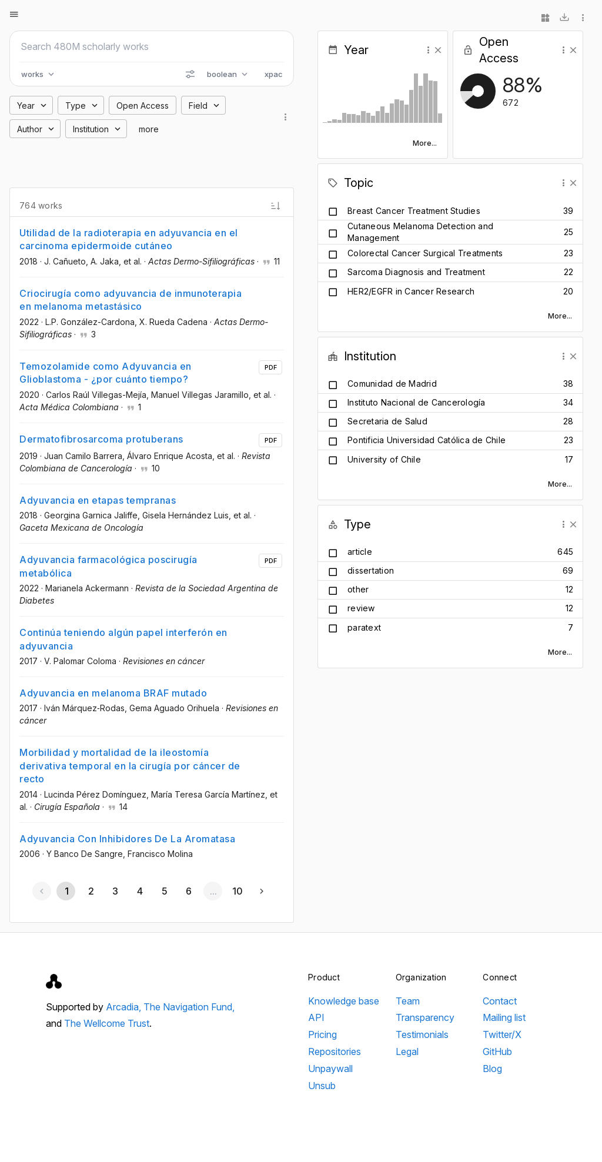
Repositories (334, 1051)
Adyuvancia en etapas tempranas (97, 500)
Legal (407, 1051)
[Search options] (190, 74)
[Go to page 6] (188, 891)
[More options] (583, 17)
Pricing (322, 1034)
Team (408, 1001)
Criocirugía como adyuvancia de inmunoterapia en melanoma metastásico (130, 299)
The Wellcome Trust (106, 1023)
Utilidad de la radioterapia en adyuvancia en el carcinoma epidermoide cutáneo (128, 239)
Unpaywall (330, 1068)
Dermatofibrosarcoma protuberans (101, 439)
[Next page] (261, 891)
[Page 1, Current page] (65, 891)
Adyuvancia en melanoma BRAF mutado (113, 693)
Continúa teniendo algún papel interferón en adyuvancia (123, 639)
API (316, 1017)
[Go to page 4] (139, 891)
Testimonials (422, 1034)
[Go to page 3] (115, 891)
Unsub (322, 1085)
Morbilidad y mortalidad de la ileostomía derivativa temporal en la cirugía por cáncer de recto (129, 765)
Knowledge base (343, 1001)
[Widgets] (545, 17)
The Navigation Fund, (189, 1007)
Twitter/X (502, 1034)
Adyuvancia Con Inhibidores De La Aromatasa (127, 839)
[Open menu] (14, 14)
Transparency (425, 1017)
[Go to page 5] (164, 891)
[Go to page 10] (237, 891)
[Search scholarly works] (151, 46)
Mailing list (504, 1017)
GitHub (497, 1051)
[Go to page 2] (90, 891)
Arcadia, (124, 1007)
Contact (500, 1001)
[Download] (564, 17)
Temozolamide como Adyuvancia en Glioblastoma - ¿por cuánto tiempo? (105, 372)
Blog (492, 1068)
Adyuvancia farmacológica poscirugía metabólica (108, 566)
